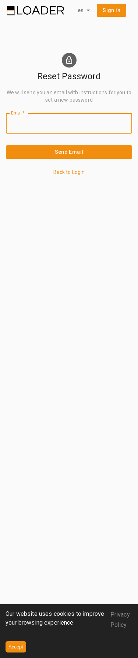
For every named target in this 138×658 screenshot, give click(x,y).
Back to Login (69, 172)
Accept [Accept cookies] (15, 647)
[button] (111, 10)
